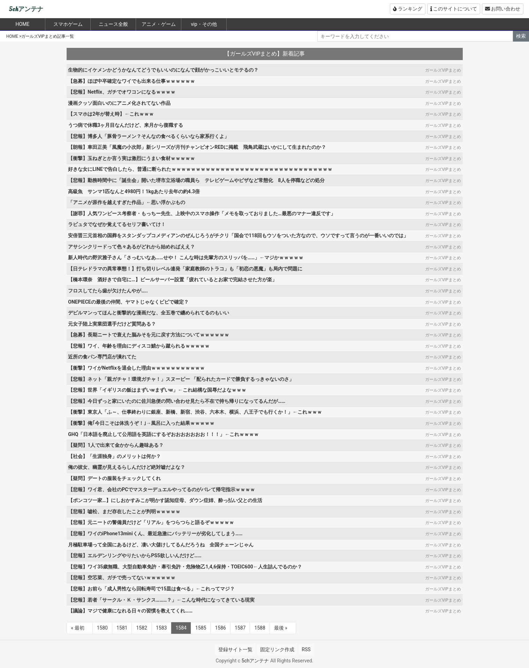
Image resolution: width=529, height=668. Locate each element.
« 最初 (77, 628)
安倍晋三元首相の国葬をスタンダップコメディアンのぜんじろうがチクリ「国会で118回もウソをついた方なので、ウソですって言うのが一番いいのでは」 (238, 235)
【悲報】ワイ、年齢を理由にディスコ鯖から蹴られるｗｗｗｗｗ (139, 346)
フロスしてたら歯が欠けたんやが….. (108, 290)
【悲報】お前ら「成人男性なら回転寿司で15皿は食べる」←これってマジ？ (151, 588)
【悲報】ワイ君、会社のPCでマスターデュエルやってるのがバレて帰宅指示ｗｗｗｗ (161, 489)
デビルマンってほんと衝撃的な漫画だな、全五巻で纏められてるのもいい (148, 312)
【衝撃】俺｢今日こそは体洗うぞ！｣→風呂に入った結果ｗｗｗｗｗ (141, 423)
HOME (12, 36)
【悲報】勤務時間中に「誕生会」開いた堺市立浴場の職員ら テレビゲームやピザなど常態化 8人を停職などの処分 (196, 180)
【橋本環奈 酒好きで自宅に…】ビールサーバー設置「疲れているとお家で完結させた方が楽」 (172, 279)
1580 (102, 628)
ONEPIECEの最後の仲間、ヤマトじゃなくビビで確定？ (128, 302)
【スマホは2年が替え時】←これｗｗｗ (111, 114)
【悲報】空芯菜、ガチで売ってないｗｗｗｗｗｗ (121, 577)
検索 (521, 36)
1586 (220, 628)
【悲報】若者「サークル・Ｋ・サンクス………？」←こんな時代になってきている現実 (161, 600)
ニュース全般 (113, 24)
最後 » (280, 628)
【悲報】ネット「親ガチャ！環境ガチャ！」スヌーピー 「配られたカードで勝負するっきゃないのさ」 (181, 379)
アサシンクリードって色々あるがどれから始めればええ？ (131, 246)
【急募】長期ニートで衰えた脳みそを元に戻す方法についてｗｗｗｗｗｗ (148, 334)
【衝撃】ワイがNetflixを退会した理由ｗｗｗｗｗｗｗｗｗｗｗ (136, 368)
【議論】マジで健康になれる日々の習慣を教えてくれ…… (130, 610)
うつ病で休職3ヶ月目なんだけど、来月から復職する (125, 125)
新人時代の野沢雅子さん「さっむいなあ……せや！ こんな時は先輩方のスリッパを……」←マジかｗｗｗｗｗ (185, 257)
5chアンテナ (26, 9)
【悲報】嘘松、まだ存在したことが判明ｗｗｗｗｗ (124, 511)
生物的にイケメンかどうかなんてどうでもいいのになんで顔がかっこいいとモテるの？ (163, 70)
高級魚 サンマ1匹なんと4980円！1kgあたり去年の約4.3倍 (134, 191)
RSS (306, 649)
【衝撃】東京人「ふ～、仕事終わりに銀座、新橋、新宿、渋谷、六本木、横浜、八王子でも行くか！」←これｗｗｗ (195, 412)
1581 (121, 628)
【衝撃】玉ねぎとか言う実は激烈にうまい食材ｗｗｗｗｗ (131, 158)
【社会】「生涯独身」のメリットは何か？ (114, 456)
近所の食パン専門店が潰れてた (102, 357)
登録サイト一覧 (235, 649)
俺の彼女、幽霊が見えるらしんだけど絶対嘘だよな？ (126, 467)
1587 (240, 628)
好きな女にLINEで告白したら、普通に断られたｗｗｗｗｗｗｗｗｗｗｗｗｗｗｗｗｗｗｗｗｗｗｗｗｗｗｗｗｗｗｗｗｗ (200, 169)
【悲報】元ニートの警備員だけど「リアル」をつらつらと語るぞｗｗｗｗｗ (151, 522)
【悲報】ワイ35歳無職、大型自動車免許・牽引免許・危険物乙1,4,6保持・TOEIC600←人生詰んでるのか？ (185, 566)
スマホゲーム (68, 24)
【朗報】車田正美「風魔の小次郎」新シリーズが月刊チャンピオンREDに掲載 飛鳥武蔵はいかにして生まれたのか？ (197, 147)
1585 (200, 628)
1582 (141, 628)
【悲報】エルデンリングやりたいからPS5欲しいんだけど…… (134, 555)
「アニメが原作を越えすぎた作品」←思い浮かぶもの (126, 202)
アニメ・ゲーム (159, 24)
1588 (259, 628)
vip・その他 (204, 24)
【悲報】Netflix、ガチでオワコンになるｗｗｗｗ (121, 92)
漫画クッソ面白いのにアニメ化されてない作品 (119, 103)
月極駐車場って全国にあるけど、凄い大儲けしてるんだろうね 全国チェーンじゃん (161, 544)
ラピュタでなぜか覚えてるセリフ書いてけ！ (117, 224)
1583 (161, 628)
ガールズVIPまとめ (443, 70)
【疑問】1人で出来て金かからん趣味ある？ (116, 445)
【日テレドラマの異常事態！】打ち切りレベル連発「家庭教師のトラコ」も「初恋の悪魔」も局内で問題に (185, 268)
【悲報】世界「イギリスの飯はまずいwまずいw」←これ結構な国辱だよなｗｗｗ (157, 390)
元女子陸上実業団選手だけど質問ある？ (112, 324)
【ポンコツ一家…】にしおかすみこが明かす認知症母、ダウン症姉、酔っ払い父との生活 (165, 500)
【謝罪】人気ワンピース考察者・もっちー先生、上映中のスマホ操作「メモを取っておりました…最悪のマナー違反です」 (201, 213)
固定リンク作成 (277, 649)
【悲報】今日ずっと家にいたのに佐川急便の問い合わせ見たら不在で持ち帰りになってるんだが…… (176, 401)
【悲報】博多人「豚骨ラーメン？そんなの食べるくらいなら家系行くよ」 (148, 136)
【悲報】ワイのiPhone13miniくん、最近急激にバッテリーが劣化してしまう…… (155, 533)
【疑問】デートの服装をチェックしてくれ (114, 478)
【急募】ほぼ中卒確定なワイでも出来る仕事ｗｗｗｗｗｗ (131, 81)
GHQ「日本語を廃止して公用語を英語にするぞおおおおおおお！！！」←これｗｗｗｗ (163, 434)
